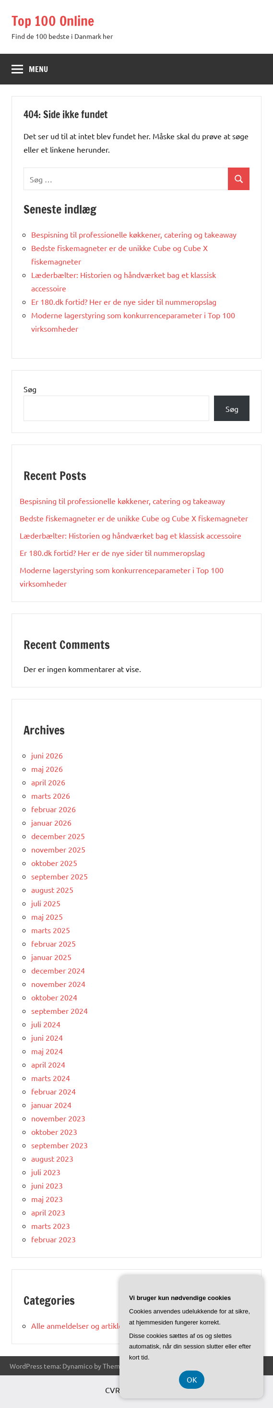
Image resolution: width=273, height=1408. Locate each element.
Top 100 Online (53, 21)
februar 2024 (53, 1091)
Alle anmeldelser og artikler (78, 1325)
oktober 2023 (54, 1131)
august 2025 (52, 889)
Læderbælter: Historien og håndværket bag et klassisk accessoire (130, 535)
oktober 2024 (54, 997)
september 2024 (59, 1010)
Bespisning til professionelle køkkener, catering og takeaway (134, 234)
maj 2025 (47, 916)
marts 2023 (50, 1225)
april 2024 (48, 1064)
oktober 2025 (54, 862)
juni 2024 (47, 1037)
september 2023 (59, 1145)
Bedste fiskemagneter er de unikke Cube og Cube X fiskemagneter (134, 518)
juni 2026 (47, 755)
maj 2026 (47, 768)
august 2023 (52, 1158)
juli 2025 (45, 903)
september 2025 (59, 876)
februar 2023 (53, 1239)
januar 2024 (51, 1104)
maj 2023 (47, 1198)
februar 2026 (53, 809)
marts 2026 (50, 795)
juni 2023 (47, 1185)
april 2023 (48, 1212)
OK (192, 1379)
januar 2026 (51, 822)
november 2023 (58, 1118)
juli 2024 (45, 1024)
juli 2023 (45, 1172)
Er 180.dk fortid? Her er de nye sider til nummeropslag (123, 301)
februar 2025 (53, 943)
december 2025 (58, 836)
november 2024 (58, 983)
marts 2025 (50, 930)
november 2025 (58, 849)
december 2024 (58, 970)
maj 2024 (47, 1051)
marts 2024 (50, 1078)
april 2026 (48, 782)
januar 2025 (51, 957)
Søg (30, 389)
